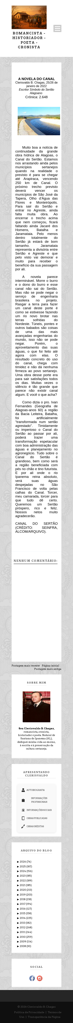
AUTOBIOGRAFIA (33, 790)
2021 (23, 885)
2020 (23, 889)
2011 (23, 932)
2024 (23, 871)
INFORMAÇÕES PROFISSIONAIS (34, 800)
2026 (23, 861)
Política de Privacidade (29, 1012)
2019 (23, 894)
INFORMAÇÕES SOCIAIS (36, 810)
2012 (23, 927)
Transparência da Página (44, 1016)
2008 (23, 946)
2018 (23, 899)
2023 (23, 875)
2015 (23, 913)
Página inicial (50, 665)
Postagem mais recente (26, 665)
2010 (23, 937)
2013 (23, 922)
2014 (23, 918)
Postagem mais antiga (47, 669)
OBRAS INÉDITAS (32, 826)
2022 (23, 880)
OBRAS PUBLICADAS (34, 818)
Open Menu (57, 28)
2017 (23, 904)
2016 (23, 908)
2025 (23, 866)
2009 (23, 941)
